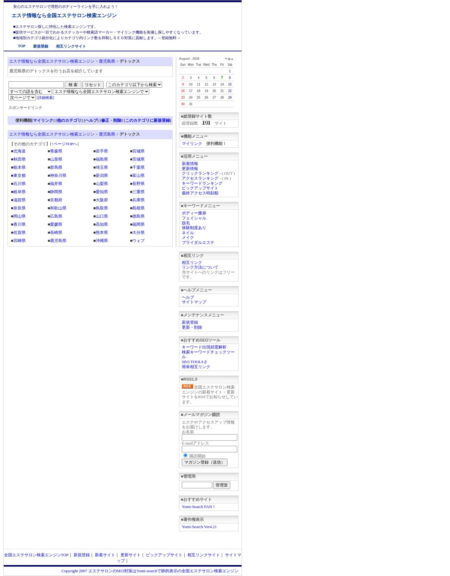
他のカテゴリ (69, 120)
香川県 (19, 224)
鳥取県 (102, 208)
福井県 (56, 183)
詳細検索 (45, 97)
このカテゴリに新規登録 (147, 120)
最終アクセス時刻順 (200, 193)
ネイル (188, 232)
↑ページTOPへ (64, 143)
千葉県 (138, 167)
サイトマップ (194, 302)
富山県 (138, 175)
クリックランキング (200, 173)
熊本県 (102, 232)
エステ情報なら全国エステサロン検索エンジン (64, 15)
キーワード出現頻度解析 (204, 347)
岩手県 (102, 151)
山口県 (102, 216)
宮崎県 (19, 240)
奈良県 (19, 208)
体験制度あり (194, 227)
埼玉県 (102, 167)
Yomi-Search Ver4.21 (199, 526)
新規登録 (40, 46)
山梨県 (102, 183)
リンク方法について (200, 267)
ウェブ (138, 240)
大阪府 (102, 200)
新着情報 (190, 163)
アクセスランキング (200, 178)
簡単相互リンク (196, 366)
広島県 (56, 216)
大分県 (138, 232)
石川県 (19, 183)
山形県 (56, 159)
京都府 (56, 200)
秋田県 (19, 159)
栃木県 (19, 167)
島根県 (138, 208)
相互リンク (192, 262)
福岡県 (138, 224)
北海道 (19, 151)
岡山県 (19, 216)
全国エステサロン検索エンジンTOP (36, 555)
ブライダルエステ (198, 242)
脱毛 (186, 223)
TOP (21, 46)
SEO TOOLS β (194, 361)
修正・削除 (111, 120)
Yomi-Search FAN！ (199, 506)
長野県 (138, 183)
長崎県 (56, 232)
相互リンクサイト (71, 46)
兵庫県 (138, 200)
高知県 (102, 224)
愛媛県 (56, 224)
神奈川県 (58, 175)
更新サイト (130, 555)
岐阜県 (19, 191)
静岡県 (56, 191)
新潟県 (102, 175)
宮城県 (138, 151)
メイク (188, 237)
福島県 (102, 159)
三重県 (138, 191)
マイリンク (192, 143)
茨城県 (138, 159)
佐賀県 (19, 232)
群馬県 (56, 167)
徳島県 (138, 216)
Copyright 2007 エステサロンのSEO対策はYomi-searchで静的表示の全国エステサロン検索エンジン (149, 570)
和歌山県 (58, 208)
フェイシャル (194, 218)
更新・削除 (192, 327)
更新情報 (190, 168)
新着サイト (105, 555)
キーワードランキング (202, 183)
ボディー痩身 (194, 213)
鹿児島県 (107, 61)
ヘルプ (188, 297)
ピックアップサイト (200, 188)
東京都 (19, 175)
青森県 (56, 151)
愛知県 (102, 191)
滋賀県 (19, 200)
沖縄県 (102, 240)
